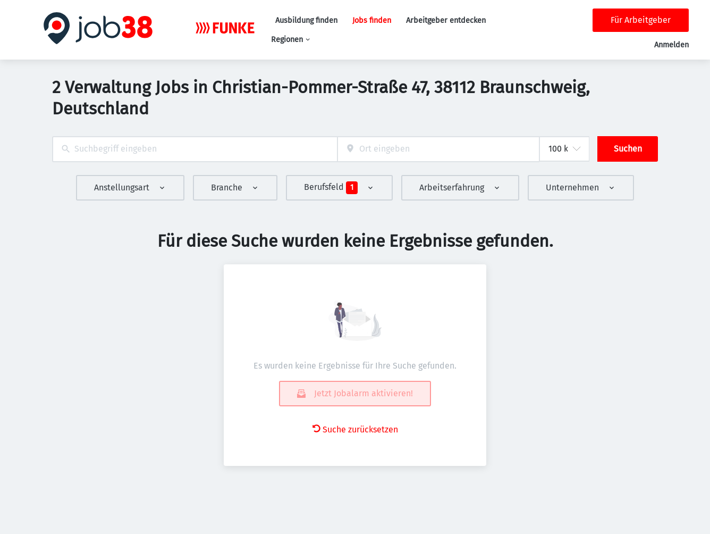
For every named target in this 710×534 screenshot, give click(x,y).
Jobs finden (371, 20)
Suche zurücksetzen (355, 429)
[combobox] (194, 149)
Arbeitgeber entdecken (446, 20)
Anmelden (671, 44)
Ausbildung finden (306, 20)
